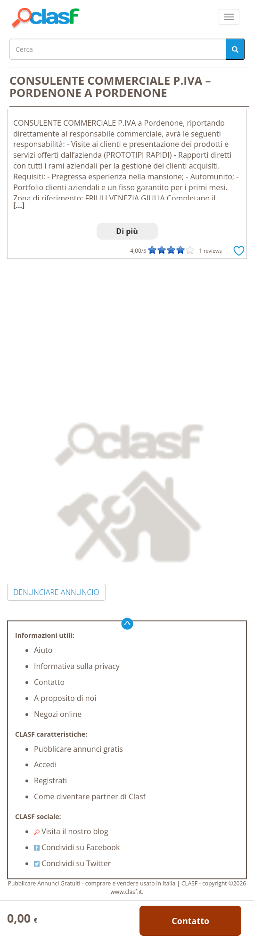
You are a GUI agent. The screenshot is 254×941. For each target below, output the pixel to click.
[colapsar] (229, 17)
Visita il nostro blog (71, 831)
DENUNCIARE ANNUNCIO (56, 592)
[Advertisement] (127, 329)
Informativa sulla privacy (77, 666)
